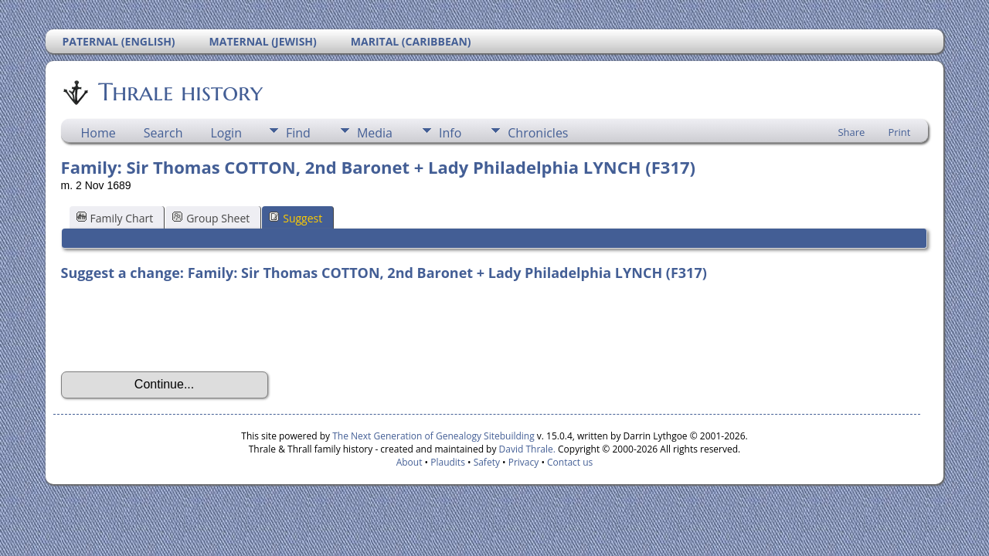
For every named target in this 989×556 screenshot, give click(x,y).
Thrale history (179, 91)
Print (899, 132)
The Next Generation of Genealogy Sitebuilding (433, 435)
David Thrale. (525, 449)
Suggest (295, 218)
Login (226, 132)
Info (450, 132)
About (409, 462)
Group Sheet (211, 218)
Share (851, 132)
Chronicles (538, 132)
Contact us (570, 462)
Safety (487, 462)
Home (98, 132)
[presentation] (178, 327)
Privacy (523, 462)
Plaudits (447, 462)
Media (375, 132)
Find (298, 132)
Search (163, 132)
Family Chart (115, 218)
